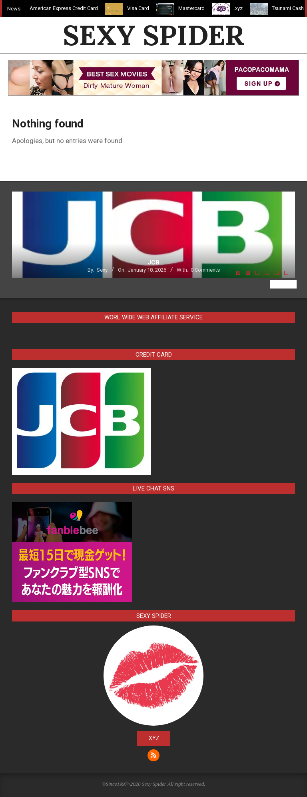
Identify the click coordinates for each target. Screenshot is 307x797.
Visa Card (141, 8)
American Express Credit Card (66, 8)
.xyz (241, 8)
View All (283, 284)
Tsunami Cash (291, 8)
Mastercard (194, 8)
